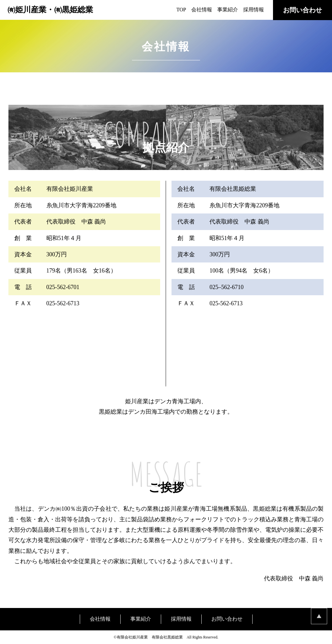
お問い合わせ (302, 10)
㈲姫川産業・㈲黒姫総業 (50, 10)
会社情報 (201, 9)
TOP (181, 9)
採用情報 (253, 9)
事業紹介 (227, 9)
